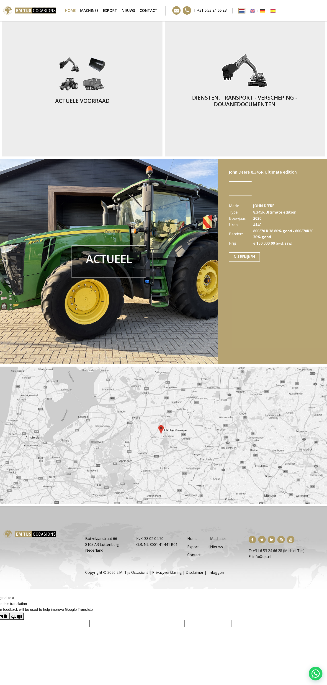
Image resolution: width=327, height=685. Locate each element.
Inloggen (216, 572)
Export (110, 10)
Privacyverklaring (167, 572)
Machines (89, 10)
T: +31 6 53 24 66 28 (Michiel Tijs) (276, 550)
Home (70, 10)
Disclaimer (194, 572)
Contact (148, 10)
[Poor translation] (16, 616)
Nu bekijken (244, 256)
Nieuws (128, 10)
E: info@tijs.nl (260, 556)
